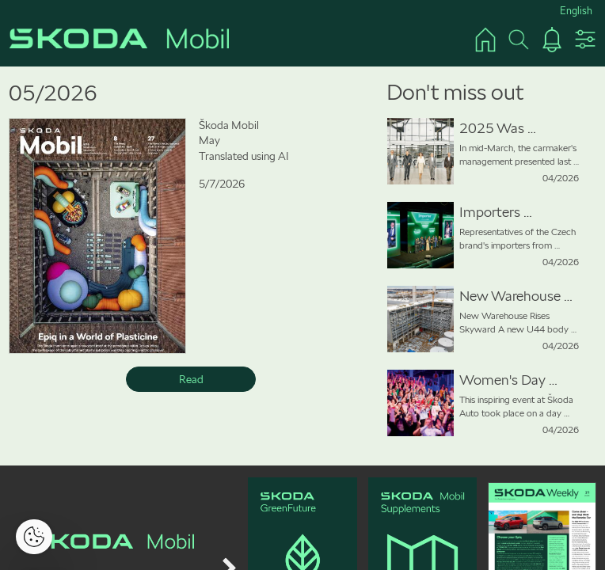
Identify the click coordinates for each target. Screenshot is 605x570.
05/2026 (53, 93)
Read (191, 379)
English (576, 11)
